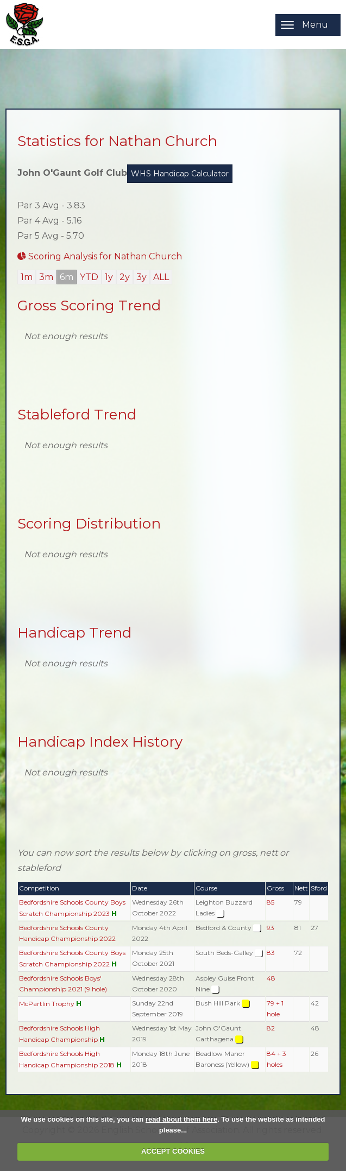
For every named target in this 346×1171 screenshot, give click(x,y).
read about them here (181, 1119)
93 (270, 928)
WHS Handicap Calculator (180, 174)
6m (66, 277)
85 (270, 902)
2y (124, 277)
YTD (89, 277)
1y (109, 277)
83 (271, 953)
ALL (161, 277)
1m (27, 277)
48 (271, 978)
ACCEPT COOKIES (173, 1151)
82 (271, 1028)
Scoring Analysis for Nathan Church (99, 256)
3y (141, 277)
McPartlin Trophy (46, 1004)
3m (46, 277)
